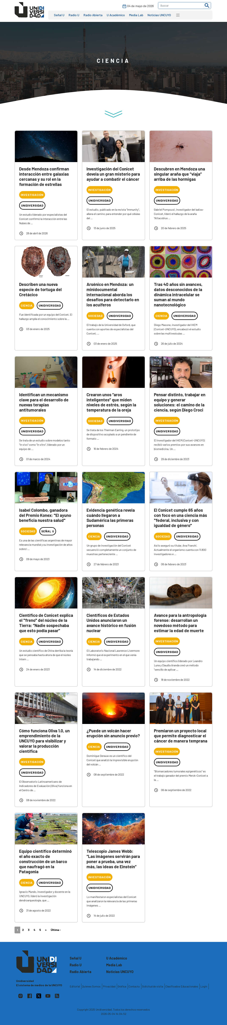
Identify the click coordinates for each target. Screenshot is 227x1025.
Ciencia (27, 305)
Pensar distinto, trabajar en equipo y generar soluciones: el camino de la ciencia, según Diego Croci (179, 402)
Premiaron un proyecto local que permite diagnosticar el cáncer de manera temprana (180, 736)
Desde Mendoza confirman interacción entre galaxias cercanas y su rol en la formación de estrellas (44, 176)
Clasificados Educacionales (181, 986)
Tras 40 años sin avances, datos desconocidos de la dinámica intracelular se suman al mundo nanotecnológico (178, 294)
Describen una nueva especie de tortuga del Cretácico (40, 289)
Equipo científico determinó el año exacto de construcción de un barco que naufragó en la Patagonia (45, 861)
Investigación (32, 194)
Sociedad (95, 315)
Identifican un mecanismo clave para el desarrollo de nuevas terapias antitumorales (43, 402)
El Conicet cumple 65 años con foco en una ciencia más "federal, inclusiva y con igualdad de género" (180, 517)
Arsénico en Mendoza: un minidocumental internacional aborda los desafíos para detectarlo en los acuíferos (113, 294)
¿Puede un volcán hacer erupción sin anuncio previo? (113, 733)
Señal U (59, 15)
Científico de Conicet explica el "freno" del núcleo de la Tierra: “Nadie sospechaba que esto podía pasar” (46, 623)
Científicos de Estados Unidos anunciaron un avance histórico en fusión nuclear (111, 623)
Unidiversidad (32, 205)
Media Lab (136, 15)
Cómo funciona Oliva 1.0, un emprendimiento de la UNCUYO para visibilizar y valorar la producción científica (44, 741)
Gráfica (122, 986)
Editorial (75, 986)
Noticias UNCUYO (159, 15)
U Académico (116, 15)
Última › (56, 929)
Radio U (74, 15)
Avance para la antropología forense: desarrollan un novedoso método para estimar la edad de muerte (180, 623)
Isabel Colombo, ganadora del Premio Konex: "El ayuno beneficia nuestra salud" (45, 515)
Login (203, 986)
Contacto (134, 986)
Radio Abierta (93, 15)
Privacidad (109, 986)
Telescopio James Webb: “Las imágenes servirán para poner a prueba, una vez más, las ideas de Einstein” (113, 859)
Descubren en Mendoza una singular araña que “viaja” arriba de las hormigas (179, 174)
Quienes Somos (91, 986)
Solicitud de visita (152, 986)
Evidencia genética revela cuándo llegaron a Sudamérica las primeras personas (111, 517)
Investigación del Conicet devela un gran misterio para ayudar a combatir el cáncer (113, 174)
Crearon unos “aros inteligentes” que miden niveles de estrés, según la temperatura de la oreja (111, 402)
